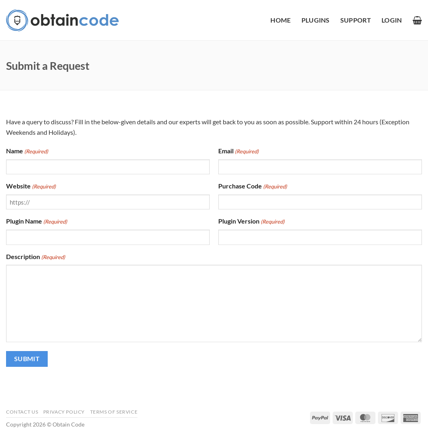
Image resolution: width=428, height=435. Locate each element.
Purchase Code (252, 186)
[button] (392, 20)
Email (238, 151)
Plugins (315, 20)
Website (31, 186)
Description (35, 257)
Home (280, 20)
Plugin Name (36, 221)
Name (27, 151)
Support (355, 20)
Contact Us (22, 412)
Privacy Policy (64, 412)
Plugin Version (251, 221)
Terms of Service (114, 412)
